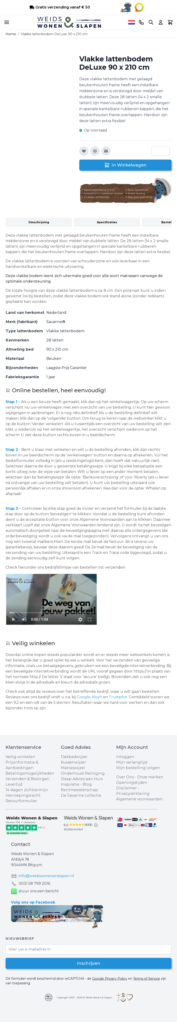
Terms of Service (146, 978)
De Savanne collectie (81, 795)
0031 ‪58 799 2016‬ (34, 883)
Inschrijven (88, 963)
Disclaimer (127, 788)
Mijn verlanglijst (132, 762)
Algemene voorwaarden (139, 799)
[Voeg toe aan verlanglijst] (83, 151)
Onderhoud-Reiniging (83, 773)
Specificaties (107, 222)
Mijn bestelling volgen (138, 768)
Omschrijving (38, 222)
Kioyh (97, 697)
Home (11, 34)
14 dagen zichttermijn (27, 790)
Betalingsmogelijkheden (30, 773)
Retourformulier (21, 801)
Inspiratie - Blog (76, 784)
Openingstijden (131, 782)
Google (83, 697)
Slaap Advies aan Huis (82, 779)
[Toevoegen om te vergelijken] (95, 151)
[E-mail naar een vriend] (106, 151)
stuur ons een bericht (35, 891)
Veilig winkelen (20, 757)
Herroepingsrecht (23, 795)
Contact (20, 844)
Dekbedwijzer (74, 757)
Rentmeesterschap (79, 790)
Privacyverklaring (133, 793)
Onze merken (150, 777)
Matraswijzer (73, 768)
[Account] (160, 22)
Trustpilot (118, 697)
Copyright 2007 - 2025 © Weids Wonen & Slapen (84, 997)
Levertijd (14, 784)
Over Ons (125, 777)
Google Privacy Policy (109, 978)
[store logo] (69, 22)
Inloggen (125, 757)
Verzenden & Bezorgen (28, 779)
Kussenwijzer (73, 762)
